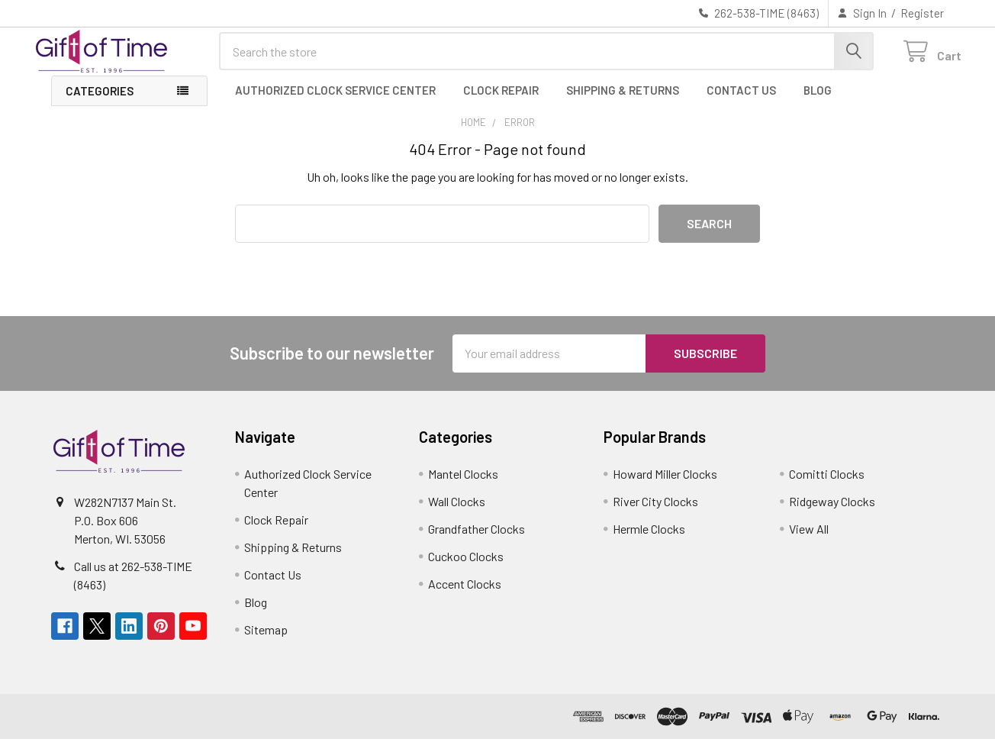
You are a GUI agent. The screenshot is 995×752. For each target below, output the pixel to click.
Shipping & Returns (622, 103)
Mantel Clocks (463, 486)
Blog (817, 103)
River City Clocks (655, 514)
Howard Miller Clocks (665, 486)
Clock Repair (501, 103)
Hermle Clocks (649, 541)
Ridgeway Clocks (832, 514)
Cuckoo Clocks (466, 569)
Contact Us (741, 103)
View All (809, 541)
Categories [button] (100, 104)
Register (922, 13)
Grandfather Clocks (476, 541)
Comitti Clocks (827, 486)
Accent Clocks (464, 596)
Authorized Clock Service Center (335, 103)
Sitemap (266, 642)
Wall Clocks (456, 514)
